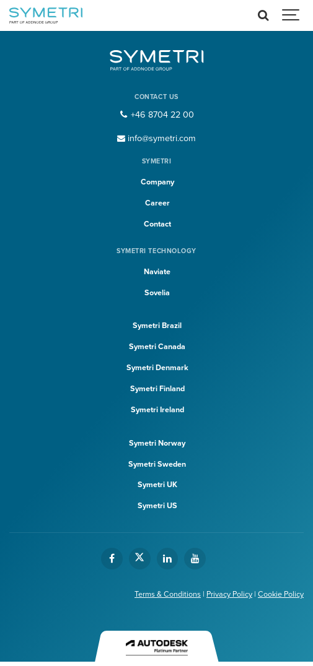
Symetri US (157, 506)
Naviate (157, 272)
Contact (157, 224)
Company (157, 182)
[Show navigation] (291, 15)
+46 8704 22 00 (156, 115)
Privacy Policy (229, 594)
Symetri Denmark (157, 368)
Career (157, 203)
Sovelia (157, 293)
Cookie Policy (281, 594)
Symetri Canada (157, 347)
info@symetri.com (156, 138)
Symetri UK (157, 485)
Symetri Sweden (157, 464)
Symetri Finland (157, 389)
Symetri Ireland (157, 410)
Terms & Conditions (167, 594)
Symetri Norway (157, 443)
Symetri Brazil (157, 326)
